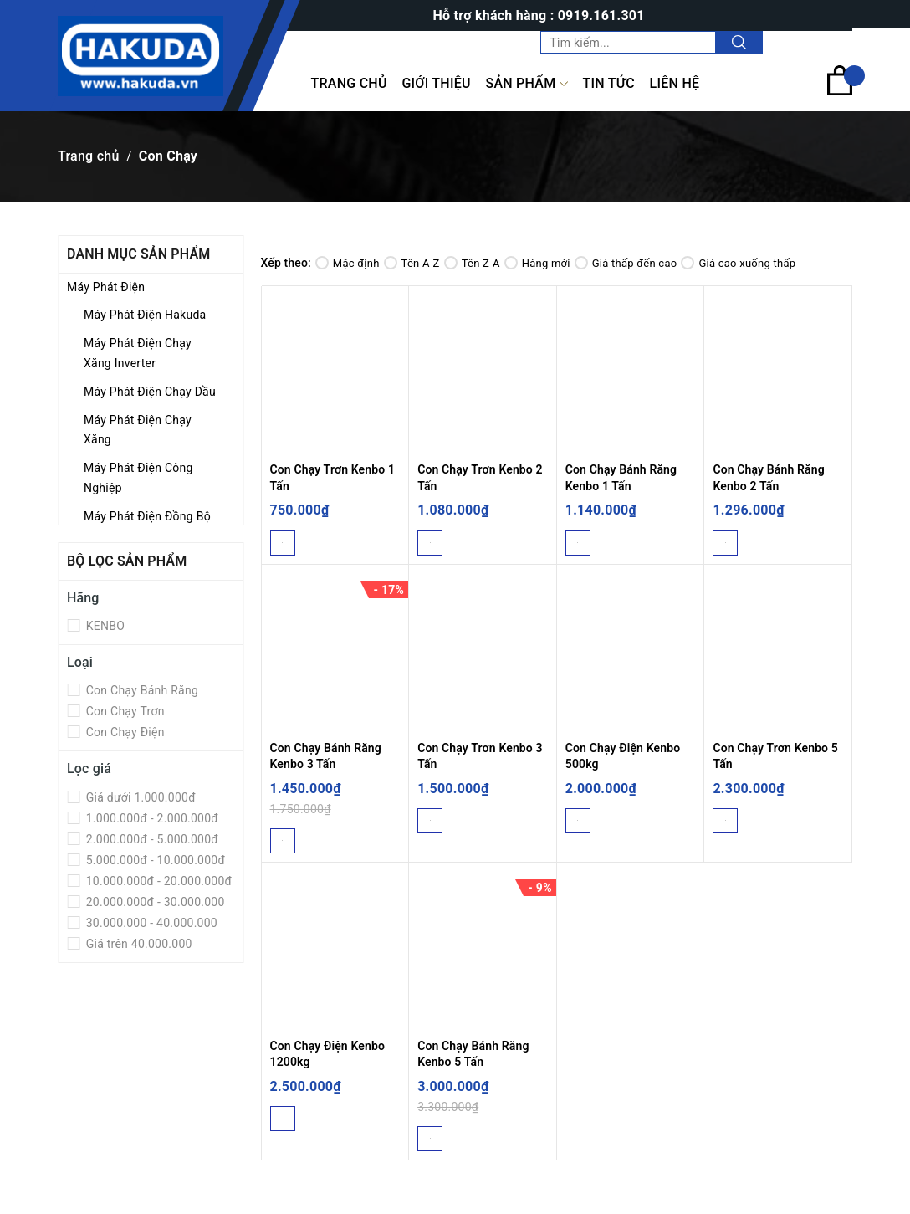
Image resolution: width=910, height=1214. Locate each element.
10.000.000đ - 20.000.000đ (157, 881)
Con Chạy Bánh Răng (140, 690)
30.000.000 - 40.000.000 (150, 923)
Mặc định (347, 263)
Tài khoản (817, 42)
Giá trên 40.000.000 (137, 943)
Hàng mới (537, 263)
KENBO (104, 626)
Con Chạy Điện (124, 732)
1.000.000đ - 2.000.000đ (150, 818)
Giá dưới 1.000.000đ (139, 797)
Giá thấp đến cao (626, 263)
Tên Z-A (472, 263)
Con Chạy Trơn (124, 711)
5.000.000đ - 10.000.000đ (154, 860)
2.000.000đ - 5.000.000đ (150, 839)
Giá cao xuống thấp (738, 263)
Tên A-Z (412, 263)
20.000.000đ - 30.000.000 (154, 902)
